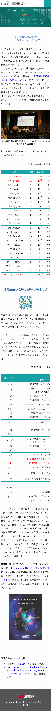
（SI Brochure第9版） (19, 568)
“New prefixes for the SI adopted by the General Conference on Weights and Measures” (27, 670)
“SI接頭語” (21, 663)
